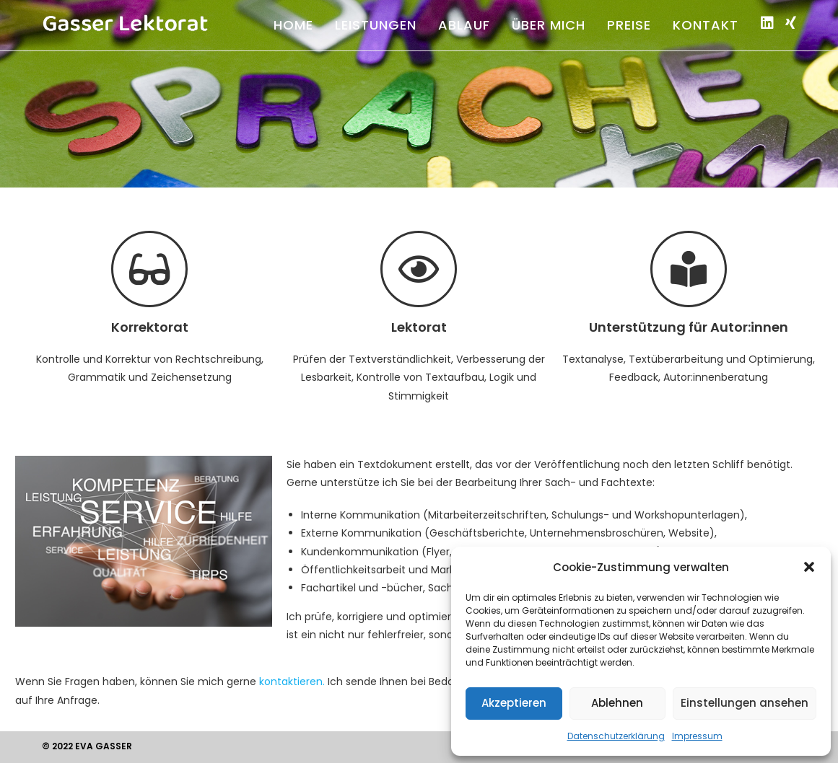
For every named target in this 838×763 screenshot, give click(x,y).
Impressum (697, 736)
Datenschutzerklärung (616, 736)
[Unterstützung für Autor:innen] (688, 269)
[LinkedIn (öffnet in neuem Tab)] (767, 23)
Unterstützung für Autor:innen (688, 327)
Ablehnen (617, 702)
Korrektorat (149, 327)
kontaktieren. (292, 681)
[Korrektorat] (149, 269)
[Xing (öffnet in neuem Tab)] (791, 23)
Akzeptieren (513, 702)
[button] (809, 567)
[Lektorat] (418, 269)
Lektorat (419, 327)
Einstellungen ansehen (744, 702)
